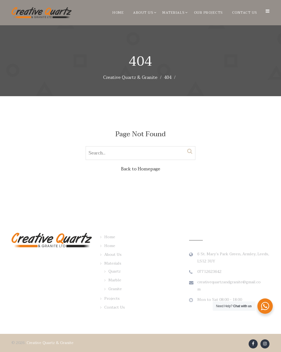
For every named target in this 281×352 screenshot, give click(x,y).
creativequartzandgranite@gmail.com (229, 285)
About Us (143, 12)
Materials (173, 12)
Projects (112, 298)
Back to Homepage (140, 169)
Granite (115, 289)
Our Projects (208, 12)
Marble (114, 280)
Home (118, 12)
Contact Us (244, 12)
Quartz (114, 271)
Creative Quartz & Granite (50, 343)
